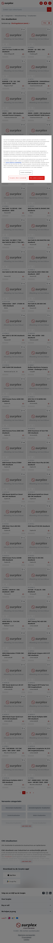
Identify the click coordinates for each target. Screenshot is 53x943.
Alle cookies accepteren (37, 177)
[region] (26, 159)
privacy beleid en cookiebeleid (13, 162)
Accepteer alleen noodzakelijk (17, 177)
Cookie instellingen (25, 172)
